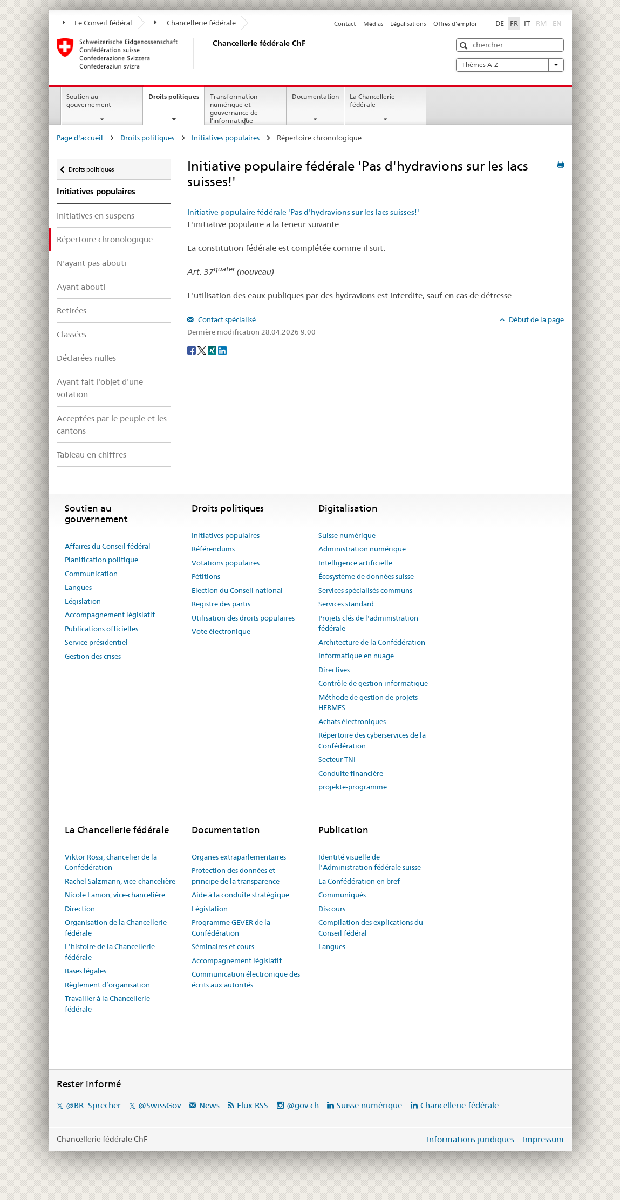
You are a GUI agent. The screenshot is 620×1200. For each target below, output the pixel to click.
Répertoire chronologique (105, 239)
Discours (331, 908)
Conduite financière (350, 773)
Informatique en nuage (356, 655)
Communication (91, 573)
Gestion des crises (93, 656)
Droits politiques (176, 100)
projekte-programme (352, 786)
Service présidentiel (96, 642)
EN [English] (557, 23)
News (209, 1105)
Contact (345, 24)
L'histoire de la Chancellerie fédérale (110, 952)
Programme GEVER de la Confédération (231, 927)
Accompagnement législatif (110, 614)
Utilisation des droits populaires (243, 617)
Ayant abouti (81, 287)
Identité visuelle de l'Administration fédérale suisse (369, 862)
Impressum (543, 1139)
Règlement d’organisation (107, 984)
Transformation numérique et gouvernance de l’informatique (234, 108)
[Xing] (213, 349)
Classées (71, 334)
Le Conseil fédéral (98, 22)
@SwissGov (159, 1105)
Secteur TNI (337, 759)
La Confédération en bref (359, 881)
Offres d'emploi (454, 24)
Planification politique (101, 559)
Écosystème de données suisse (366, 576)
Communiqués (342, 894)
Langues (78, 587)
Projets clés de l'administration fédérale (368, 623)
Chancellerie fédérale (195, 22)
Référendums (213, 548)
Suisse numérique (347, 535)
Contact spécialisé (226, 319)
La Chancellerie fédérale (372, 100)
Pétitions (206, 576)
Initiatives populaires (226, 137)
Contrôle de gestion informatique (373, 683)
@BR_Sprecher (93, 1105)
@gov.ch (303, 1105)
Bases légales (85, 970)
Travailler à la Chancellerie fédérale (107, 1003)
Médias (373, 24)
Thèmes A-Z (510, 65)
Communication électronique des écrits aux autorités (246, 979)
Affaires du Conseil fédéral (108, 546)
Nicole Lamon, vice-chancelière (115, 894)
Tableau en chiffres (91, 454)
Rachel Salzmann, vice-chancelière (120, 881)
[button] (465, 45)
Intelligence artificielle (355, 562)
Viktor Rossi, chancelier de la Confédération (111, 862)
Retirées (71, 310)
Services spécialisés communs (365, 590)
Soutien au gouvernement (88, 100)
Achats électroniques (352, 721)
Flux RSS (252, 1105)
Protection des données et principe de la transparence (236, 875)
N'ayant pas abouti (91, 263)
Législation (83, 601)
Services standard (346, 603)
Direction (80, 908)
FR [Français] (514, 23)
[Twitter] (202, 349)
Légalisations (408, 24)
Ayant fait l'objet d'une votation (100, 388)
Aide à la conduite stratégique (240, 894)
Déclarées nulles (86, 358)
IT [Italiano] (527, 23)
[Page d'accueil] (210, 53)
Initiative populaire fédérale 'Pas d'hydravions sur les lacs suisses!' (303, 212)
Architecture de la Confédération (371, 642)
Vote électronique (221, 631)
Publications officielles (101, 628)
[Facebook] (192, 349)
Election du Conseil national (237, 590)
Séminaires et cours (223, 946)
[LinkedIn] (222, 349)
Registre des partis (221, 603)
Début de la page (535, 319)
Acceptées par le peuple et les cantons (112, 424)
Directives (334, 669)
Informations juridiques (470, 1139)
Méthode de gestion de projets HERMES (368, 702)
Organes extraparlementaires (239, 857)
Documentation (315, 96)
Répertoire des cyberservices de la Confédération (372, 740)
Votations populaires (226, 562)
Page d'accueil (80, 137)
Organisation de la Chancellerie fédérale (116, 927)
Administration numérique (362, 548)
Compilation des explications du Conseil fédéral (370, 927)
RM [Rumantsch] (541, 23)
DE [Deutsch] (499, 23)
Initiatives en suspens (95, 215)
